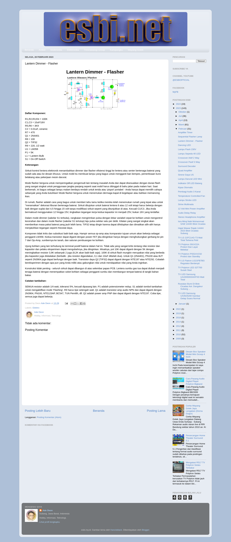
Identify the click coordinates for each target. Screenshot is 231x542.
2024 (178, 104)
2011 (178, 330)
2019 (178, 313)
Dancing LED (184, 145)
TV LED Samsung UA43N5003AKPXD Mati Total (191, 277)
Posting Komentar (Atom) (49, 417)
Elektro (36, 308)
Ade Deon (48, 510)
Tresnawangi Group (94, 49)
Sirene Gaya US (186, 175)
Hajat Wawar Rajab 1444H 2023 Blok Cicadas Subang (191, 230)
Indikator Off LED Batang (190, 183)
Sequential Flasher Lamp (190, 136)
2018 (178, 317)
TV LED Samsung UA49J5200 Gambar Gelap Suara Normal (189, 296)
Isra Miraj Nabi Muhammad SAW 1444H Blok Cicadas (191, 222)
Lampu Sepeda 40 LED (189, 153)
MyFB (175, 92)
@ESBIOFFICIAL (181, 80)
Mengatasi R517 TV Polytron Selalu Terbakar (195, 465)
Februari (183, 129)
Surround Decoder (187, 166)
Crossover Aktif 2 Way (188, 158)
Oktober (183, 112)
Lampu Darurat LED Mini (190, 179)
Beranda (29, 49)
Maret (182, 124)
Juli (180, 116)
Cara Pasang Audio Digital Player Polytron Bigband (195, 381)
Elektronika (73, 49)
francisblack (116, 530)
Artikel (42, 49)
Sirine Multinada (186, 204)
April (181, 120)
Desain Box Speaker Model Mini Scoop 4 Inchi (195, 354)
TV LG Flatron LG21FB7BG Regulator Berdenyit (191, 261)
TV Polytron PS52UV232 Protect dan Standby (190, 255)
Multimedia (56, 49)
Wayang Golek (135, 49)
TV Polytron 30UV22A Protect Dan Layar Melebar (188, 247)
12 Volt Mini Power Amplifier (191, 208)
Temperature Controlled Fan (191, 196)
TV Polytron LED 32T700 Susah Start (190, 268)
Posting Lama (156, 410)
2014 (178, 322)
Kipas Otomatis (185, 187)
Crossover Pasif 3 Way (189, 162)
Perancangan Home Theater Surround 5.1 (195, 438)
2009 (178, 338)
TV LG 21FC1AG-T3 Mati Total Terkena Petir (190, 238)
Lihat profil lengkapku (49, 522)
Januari (182, 304)
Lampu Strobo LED (187, 200)
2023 (178, 108)
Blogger (145, 530)
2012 (178, 326)
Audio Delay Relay (187, 213)
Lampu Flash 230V (187, 149)
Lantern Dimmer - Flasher (190, 141)
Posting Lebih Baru (38, 410)
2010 (178, 334)
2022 (178, 309)
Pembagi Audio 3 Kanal (189, 191)
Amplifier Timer (185, 132)
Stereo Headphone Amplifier (191, 217)
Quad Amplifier (185, 170)
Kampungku (116, 49)
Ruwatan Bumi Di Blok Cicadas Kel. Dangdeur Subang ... (190, 286)
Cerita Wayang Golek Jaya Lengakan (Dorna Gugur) (194, 409)
